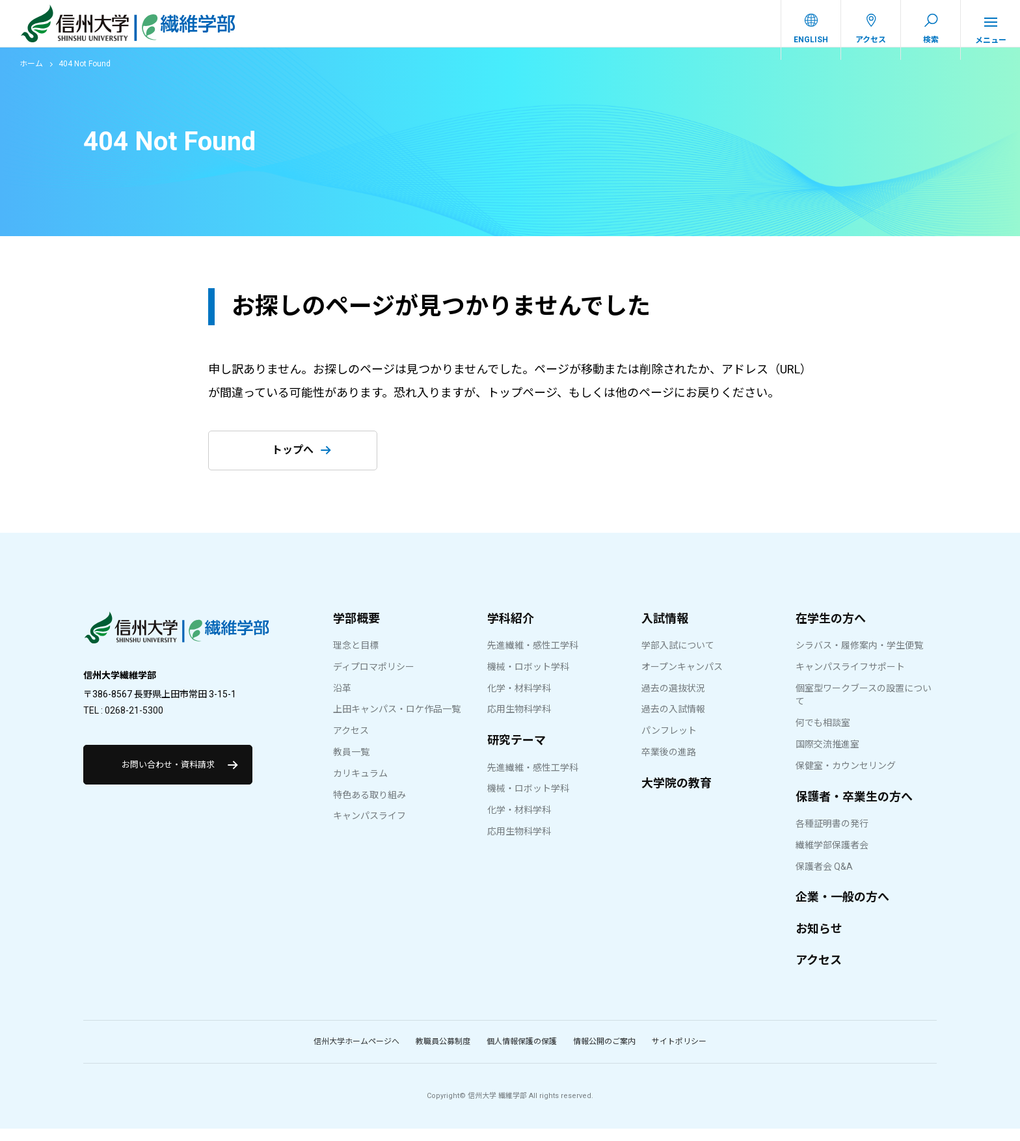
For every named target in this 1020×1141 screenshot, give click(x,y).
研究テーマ (516, 752)
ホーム (31, 76)
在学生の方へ (831, 631)
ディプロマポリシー (373, 679)
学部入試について (677, 657)
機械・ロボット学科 (528, 679)
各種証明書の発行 (832, 836)
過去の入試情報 (673, 721)
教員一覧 (351, 764)
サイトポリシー (679, 1053)
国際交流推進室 (827, 756)
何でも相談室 (823, 735)
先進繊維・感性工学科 (532, 657)
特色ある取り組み (369, 807)
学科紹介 (510, 631)
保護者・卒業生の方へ (854, 809)
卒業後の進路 (668, 764)
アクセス (351, 743)
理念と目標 (356, 657)
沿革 (342, 700)
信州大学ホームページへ (356, 1053)
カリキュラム (360, 786)
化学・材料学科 (519, 700)
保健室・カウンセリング (846, 778)
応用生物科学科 (519, 721)
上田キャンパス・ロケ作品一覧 (397, 721)
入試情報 (664, 631)
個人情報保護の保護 (522, 1053)
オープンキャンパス (682, 679)
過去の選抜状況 (673, 700)
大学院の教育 (676, 795)
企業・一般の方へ (842, 909)
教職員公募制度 (443, 1053)
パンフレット (669, 743)
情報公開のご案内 (604, 1053)
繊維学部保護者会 (832, 857)
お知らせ (819, 941)
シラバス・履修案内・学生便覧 (859, 657)
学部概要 (356, 631)
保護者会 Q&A (824, 879)
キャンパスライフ (369, 828)
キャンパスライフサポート (850, 679)
